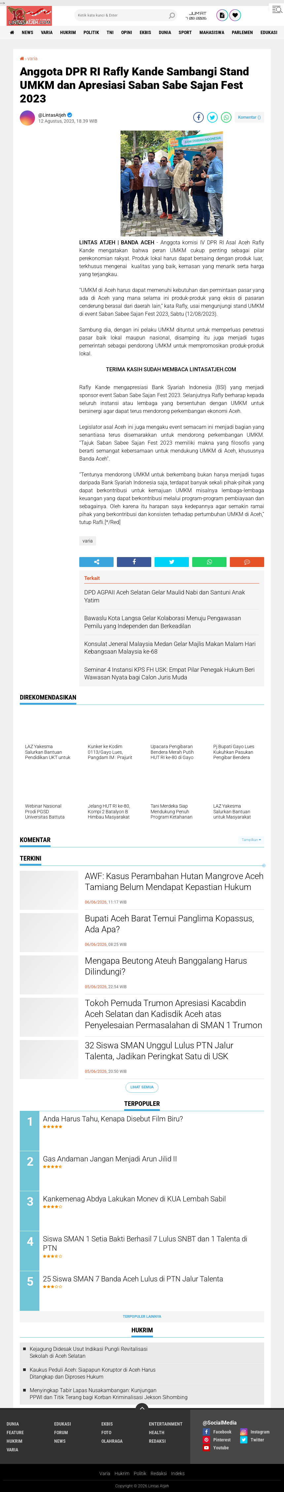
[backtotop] (142, 1409)
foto (106, 1432)
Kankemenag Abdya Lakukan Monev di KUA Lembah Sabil (134, 1199)
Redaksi (159, 1473)
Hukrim (122, 1473)
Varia (104, 1473)
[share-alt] (96, 562)
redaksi (157, 1441)
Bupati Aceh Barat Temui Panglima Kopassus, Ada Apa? (169, 924)
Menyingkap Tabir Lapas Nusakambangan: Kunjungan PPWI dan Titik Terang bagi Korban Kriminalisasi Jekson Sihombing (109, 1393)
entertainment (166, 1424)
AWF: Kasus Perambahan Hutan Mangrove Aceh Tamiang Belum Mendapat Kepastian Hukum (174, 881)
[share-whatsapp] (226, 117)
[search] (125, 15)
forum (61, 1432)
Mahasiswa (211, 32)
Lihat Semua (142, 1087)
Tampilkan (251, 840)
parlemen (242, 32)
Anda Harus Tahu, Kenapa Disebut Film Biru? (113, 1119)
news (27, 32)
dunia (165, 32)
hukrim (68, 32)
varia (47, 32)
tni (110, 32)
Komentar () (249, 117)
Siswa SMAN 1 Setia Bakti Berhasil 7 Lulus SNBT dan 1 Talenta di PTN (145, 1244)
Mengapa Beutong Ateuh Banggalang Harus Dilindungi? (166, 966)
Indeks (178, 1473)
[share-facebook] (198, 117)
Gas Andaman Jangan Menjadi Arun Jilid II (110, 1159)
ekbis (145, 32)
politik (91, 32)
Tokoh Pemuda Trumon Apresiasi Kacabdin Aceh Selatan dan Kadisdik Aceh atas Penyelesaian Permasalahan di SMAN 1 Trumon (173, 1014)
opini (126, 32)
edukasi (269, 32)
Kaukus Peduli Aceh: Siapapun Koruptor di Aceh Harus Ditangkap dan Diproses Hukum (93, 1373)
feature (15, 1432)
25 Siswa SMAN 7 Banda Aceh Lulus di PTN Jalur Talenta (133, 1279)
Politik (140, 1473)
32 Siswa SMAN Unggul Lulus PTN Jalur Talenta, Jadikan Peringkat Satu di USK (159, 1051)
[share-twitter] (212, 117)
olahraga (112, 1441)
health (156, 1432)
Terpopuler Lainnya (142, 1316)
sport (185, 32)
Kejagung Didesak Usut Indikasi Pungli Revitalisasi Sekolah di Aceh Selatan (89, 1352)
